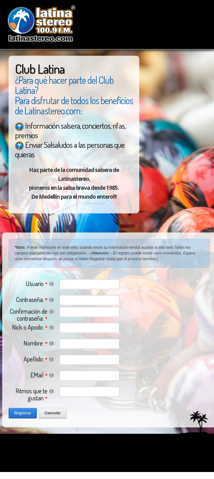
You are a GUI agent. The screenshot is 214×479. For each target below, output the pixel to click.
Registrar (22, 413)
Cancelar (53, 413)
